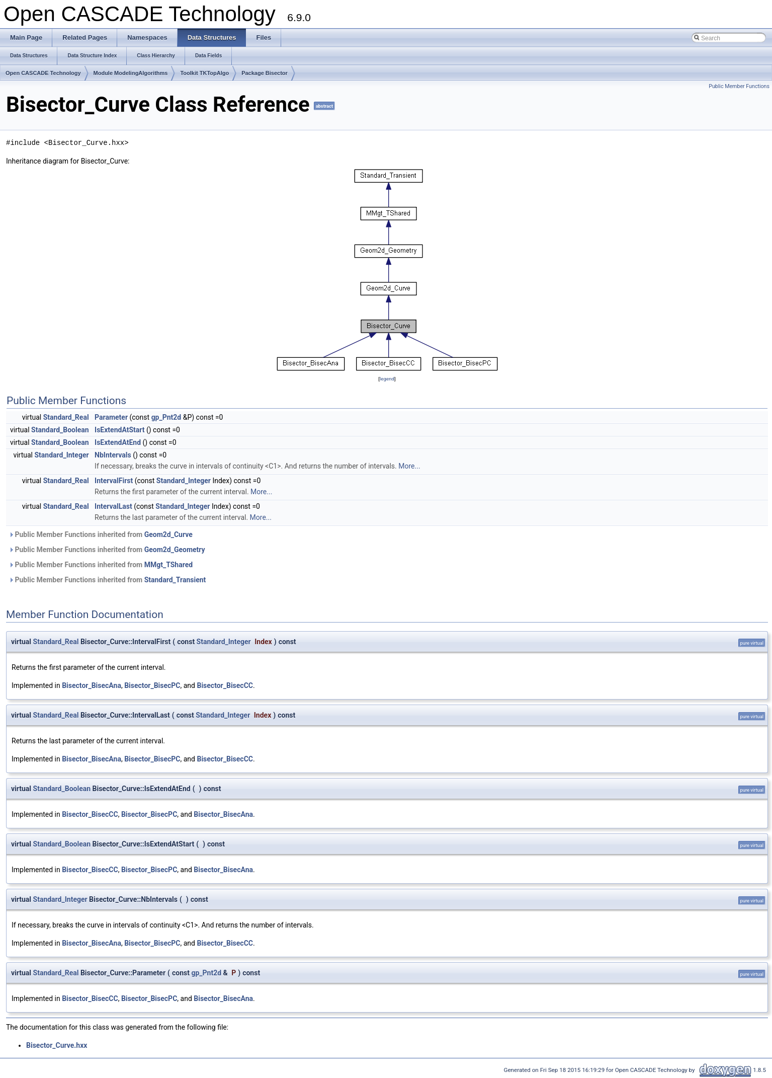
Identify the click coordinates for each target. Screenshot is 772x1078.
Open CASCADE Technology (43, 73)
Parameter (111, 417)
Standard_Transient (175, 580)
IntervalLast (113, 506)
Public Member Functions (739, 86)
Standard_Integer (61, 455)
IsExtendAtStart (119, 430)
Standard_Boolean (60, 430)
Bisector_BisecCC (225, 685)
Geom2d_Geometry (174, 550)
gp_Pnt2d (166, 417)
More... (409, 466)
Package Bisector (264, 73)
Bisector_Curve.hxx (56, 1045)
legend (387, 378)
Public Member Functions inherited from (101, 534)
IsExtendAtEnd (118, 442)
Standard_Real (66, 417)
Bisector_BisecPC (152, 685)
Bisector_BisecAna (91, 685)
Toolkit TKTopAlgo (204, 73)
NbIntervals (113, 455)
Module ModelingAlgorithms (131, 73)
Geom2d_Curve (168, 534)
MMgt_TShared (168, 565)
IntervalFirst (114, 481)
